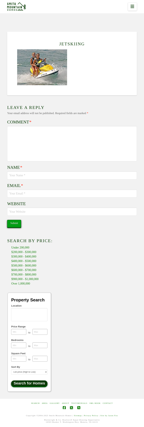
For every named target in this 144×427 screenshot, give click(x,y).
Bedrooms (17, 340)
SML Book (95, 403)
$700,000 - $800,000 (23, 274)
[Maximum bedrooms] (40, 345)
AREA (45, 403)
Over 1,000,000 (20, 283)
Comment (19, 122)
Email (15, 185)
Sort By (15, 366)
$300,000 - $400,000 (23, 256)
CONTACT (108, 403)
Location (16, 305)
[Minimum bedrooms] (18, 345)
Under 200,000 (20, 247)
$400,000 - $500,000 (23, 261)
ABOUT (65, 403)
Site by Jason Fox (109, 415)
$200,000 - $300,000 (23, 252)
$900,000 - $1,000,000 (25, 279)
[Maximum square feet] (40, 358)
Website (16, 203)
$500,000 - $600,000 (23, 265)
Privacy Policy (91, 415)
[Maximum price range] (40, 332)
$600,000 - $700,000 (23, 270)
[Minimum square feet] (18, 358)
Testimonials (79, 403)
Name (14, 167)
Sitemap (78, 415)
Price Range (18, 326)
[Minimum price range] (18, 332)
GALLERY (55, 403)
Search (35, 403)
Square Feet (18, 353)
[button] (132, 7)
